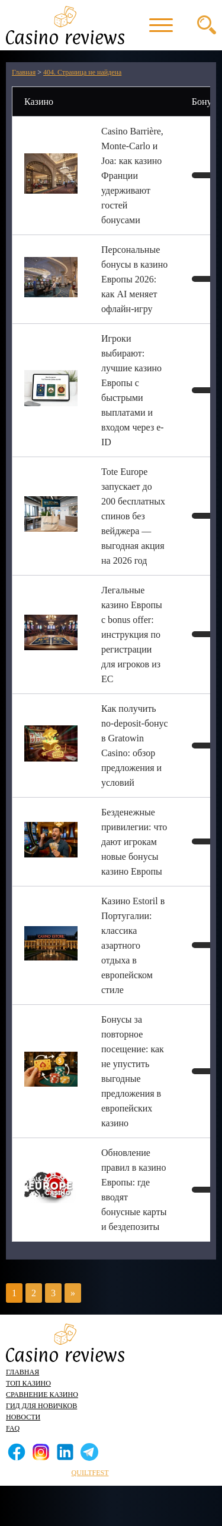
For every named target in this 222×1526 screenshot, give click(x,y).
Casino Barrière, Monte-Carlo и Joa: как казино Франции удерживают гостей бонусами (132, 175)
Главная (22, 1372)
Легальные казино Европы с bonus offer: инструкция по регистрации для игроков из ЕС (131, 634)
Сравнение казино (42, 1394)
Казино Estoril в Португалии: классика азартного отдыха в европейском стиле (133, 945)
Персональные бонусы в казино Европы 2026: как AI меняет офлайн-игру (134, 279)
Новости (23, 1417)
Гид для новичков (41, 1406)
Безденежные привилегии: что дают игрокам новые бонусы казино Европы (134, 841)
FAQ (13, 1428)
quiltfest (90, 1473)
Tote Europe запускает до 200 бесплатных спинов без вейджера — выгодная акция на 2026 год (133, 516)
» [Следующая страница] (72, 1293)
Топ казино (28, 1383)
